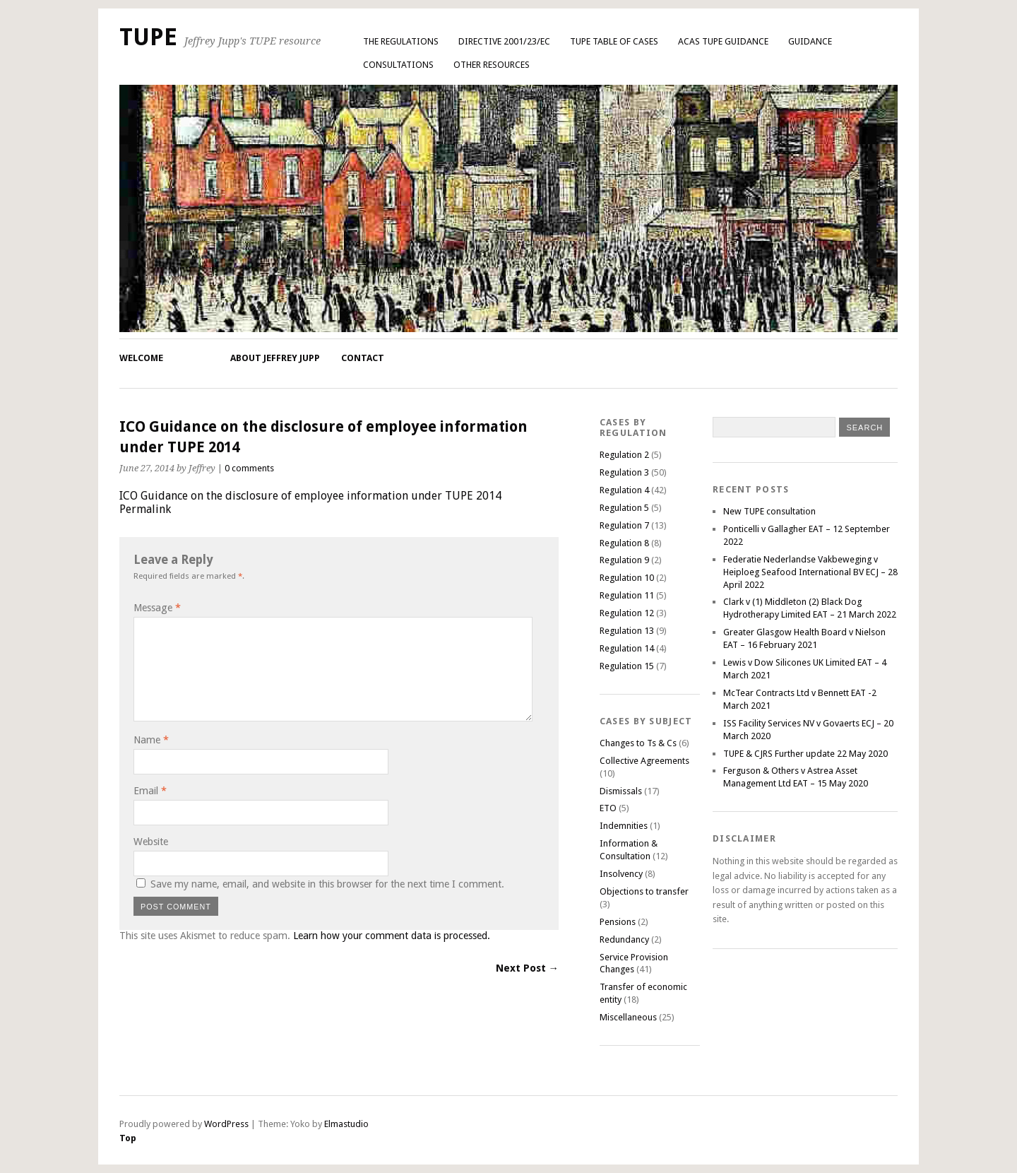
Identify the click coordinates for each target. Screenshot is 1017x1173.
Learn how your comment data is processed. (391, 935)
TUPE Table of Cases (614, 41)
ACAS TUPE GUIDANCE (723, 41)
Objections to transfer (644, 891)
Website (150, 841)
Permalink (145, 509)
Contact (362, 358)
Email (150, 790)
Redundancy (624, 939)
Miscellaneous (628, 1017)
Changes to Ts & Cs (638, 743)
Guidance (810, 41)
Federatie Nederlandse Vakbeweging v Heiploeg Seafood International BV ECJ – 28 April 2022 (810, 572)
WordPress (226, 1124)
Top (127, 1138)
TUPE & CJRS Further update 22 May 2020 (805, 753)
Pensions (618, 921)
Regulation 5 (624, 507)
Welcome (141, 358)
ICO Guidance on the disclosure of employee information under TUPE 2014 (310, 495)
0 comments (249, 468)
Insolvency (621, 873)
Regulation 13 (627, 630)
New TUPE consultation (769, 511)
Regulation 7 (624, 525)
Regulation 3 (624, 472)
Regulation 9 (624, 560)
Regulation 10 (627, 577)
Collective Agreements (644, 760)
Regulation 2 (624, 454)
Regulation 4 (624, 490)
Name (151, 739)
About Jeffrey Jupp (275, 358)
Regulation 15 (627, 666)
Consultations (398, 64)
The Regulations (401, 41)
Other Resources (491, 64)
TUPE (148, 37)
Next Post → (527, 968)
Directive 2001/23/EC (504, 41)
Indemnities (624, 825)
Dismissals (621, 791)
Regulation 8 (624, 543)
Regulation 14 (627, 648)
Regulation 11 (627, 595)
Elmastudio (346, 1124)
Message (157, 607)
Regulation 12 (627, 613)
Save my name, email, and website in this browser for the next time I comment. (327, 884)
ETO (608, 808)
